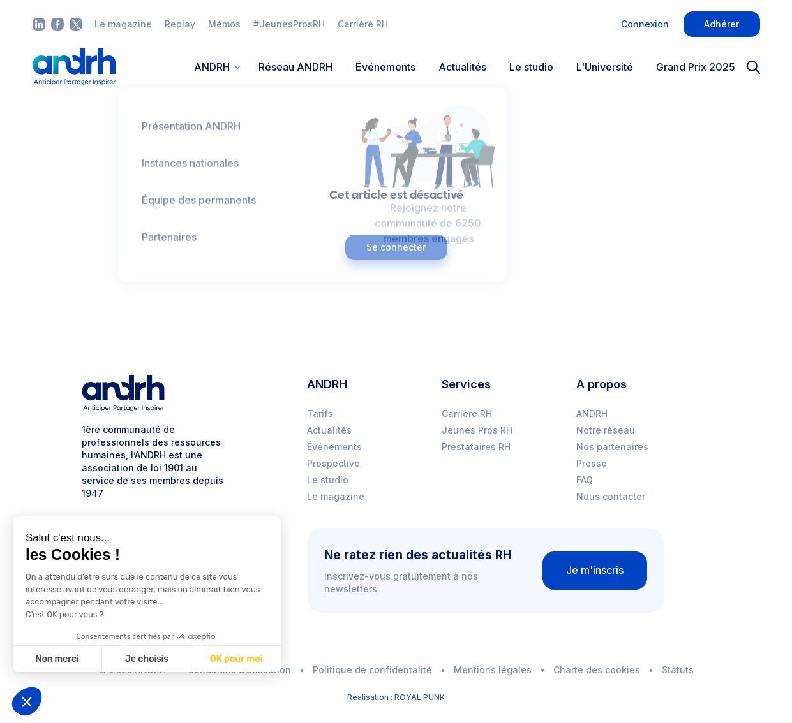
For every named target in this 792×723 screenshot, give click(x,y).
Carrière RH (363, 23)
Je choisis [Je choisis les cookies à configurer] (146, 659)
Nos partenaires (612, 446)
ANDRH (592, 413)
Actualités (462, 67)
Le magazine (123, 23)
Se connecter (396, 247)
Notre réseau (605, 430)
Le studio (531, 67)
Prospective (333, 463)
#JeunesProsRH (289, 23)
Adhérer (721, 23)
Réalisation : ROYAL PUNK (396, 697)
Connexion (645, 23)
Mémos (224, 23)
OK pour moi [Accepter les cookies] (236, 659)
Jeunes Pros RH (477, 430)
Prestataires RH (476, 446)
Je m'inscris (595, 570)
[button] (26, 701)
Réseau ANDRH (295, 67)
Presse (591, 463)
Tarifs (320, 413)
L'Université (604, 67)
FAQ (584, 479)
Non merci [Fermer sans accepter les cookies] (56, 659)
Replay (180, 23)
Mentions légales (493, 669)
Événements (385, 67)
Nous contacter (610, 496)
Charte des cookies (596, 669)
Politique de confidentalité (372, 669)
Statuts (678, 669)
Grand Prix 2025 (695, 67)
